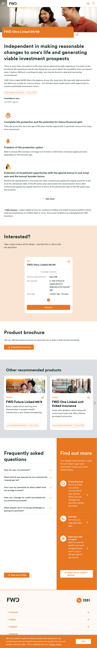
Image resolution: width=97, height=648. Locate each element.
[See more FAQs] (16, 575)
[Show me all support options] (76, 574)
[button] (87, 3)
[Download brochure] (19, 347)
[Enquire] (48, 307)
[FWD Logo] (13, 3)
